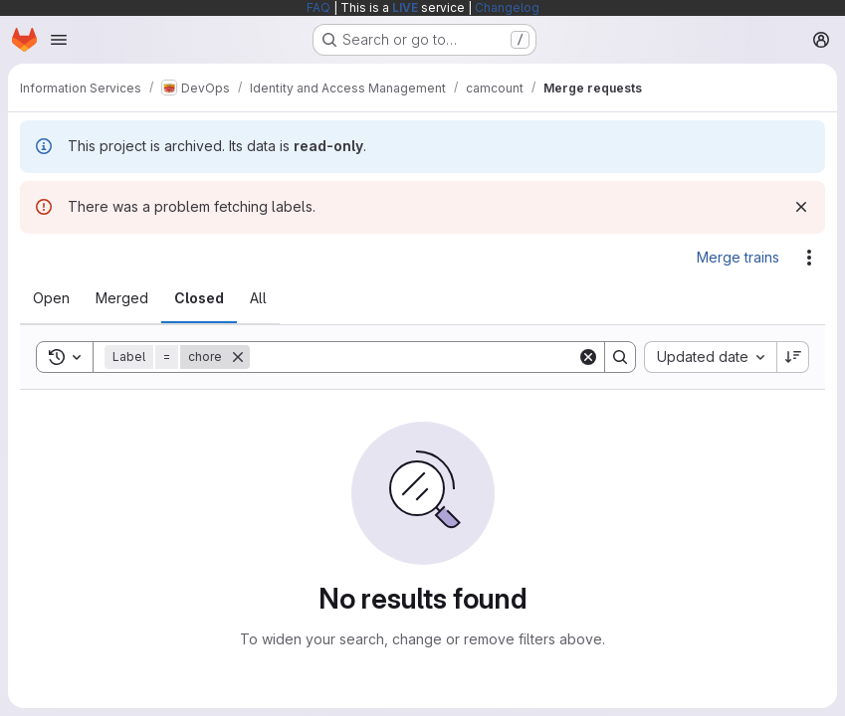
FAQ (318, 7)
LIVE (405, 7)
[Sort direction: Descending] (793, 357)
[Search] (413, 357)
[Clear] (588, 357)
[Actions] (809, 257)
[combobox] (710, 357)
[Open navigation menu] (59, 40)
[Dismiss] (801, 207)
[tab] (51, 298)
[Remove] (238, 357)
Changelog (507, 7)
